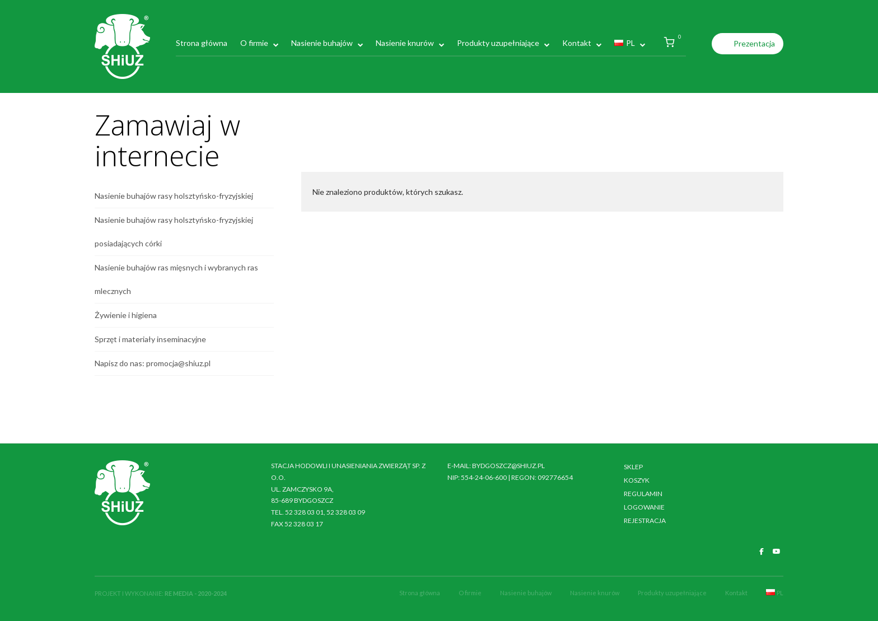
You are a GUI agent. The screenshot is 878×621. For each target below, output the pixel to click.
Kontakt (576, 43)
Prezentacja (754, 43)
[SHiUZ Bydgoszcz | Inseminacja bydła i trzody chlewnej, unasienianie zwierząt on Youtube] (776, 551)
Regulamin (643, 493)
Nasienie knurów (405, 43)
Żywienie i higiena (126, 315)
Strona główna (201, 43)
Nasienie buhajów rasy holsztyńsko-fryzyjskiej (174, 195)
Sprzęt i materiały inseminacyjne (150, 339)
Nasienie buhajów (322, 43)
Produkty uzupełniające (498, 43)
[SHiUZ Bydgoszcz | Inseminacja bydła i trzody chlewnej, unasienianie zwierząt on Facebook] (761, 551)
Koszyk (637, 480)
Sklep (633, 467)
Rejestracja (645, 520)
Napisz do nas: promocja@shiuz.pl (153, 363)
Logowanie (644, 507)
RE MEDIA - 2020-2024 (196, 593)
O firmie (254, 43)
